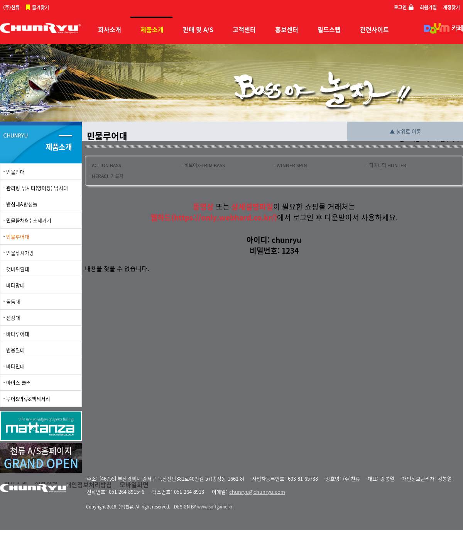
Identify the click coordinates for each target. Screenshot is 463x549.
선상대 (13, 317)
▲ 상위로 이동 (405, 131)
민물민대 (15, 171)
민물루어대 (17, 236)
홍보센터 (286, 29)
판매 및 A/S (198, 29)
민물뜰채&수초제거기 (28, 220)
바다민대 (15, 366)
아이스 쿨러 (18, 382)
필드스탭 (329, 29)
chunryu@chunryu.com (257, 491)
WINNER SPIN (292, 165)
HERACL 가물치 (107, 176)
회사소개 (109, 29)
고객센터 (244, 29)
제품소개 (152, 29)
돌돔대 (13, 301)
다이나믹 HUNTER (387, 165)
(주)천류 (11, 7)
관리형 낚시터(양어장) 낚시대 (37, 187)
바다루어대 (17, 333)
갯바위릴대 (17, 269)
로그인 (400, 7)
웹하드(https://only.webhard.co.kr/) (213, 217)
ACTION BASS (106, 165)
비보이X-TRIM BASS (204, 165)
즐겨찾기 (40, 7)
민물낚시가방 (20, 252)
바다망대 (15, 285)
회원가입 (428, 7)
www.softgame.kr (214, 506)
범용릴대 (15, 350)
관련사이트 (374, 29)
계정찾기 (451, 7)
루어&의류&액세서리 (28, 398)
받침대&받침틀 (21, 204)
